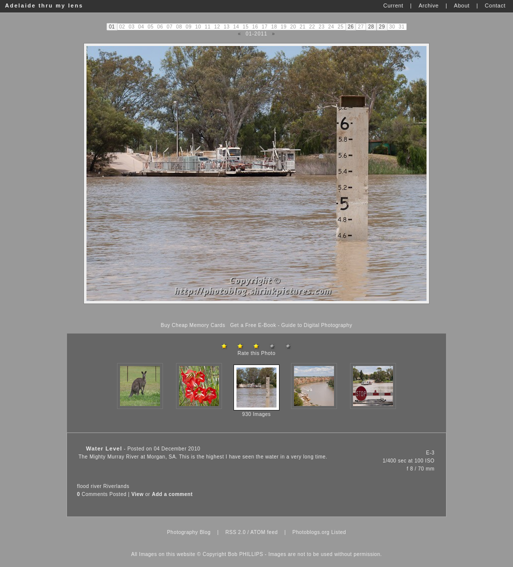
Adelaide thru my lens (44, 5)
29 (382, 27)
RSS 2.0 (236, 532)
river (96, 486)
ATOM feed (264, 532)
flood (83, 486)
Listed (338, 532)
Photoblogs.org (311, 532)
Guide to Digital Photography (317, 325)
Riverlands (117, 486)
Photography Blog (189, 532)
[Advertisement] (256, 313)
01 (112, 27)
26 (351, 27)
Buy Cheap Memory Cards (193, 325)
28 (371, 27)
